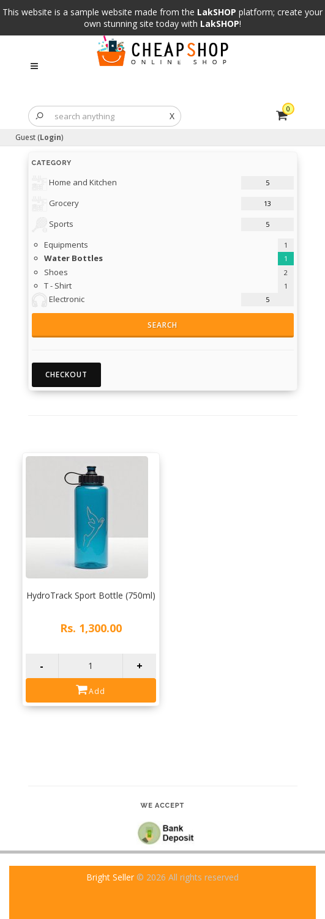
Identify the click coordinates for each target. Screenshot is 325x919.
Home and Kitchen (74, 183)
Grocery (55, 204)
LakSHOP (216, 12)
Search (162, 325)
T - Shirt (58, 285)
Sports (52, 224)
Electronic (58, 300)
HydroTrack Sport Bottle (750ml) (90, 595)
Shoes (56, 272)
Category (52, 163)
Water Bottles (73, 258)
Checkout (66, 374)
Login (50, 137)
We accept (163, 806)
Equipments (66, 244)
